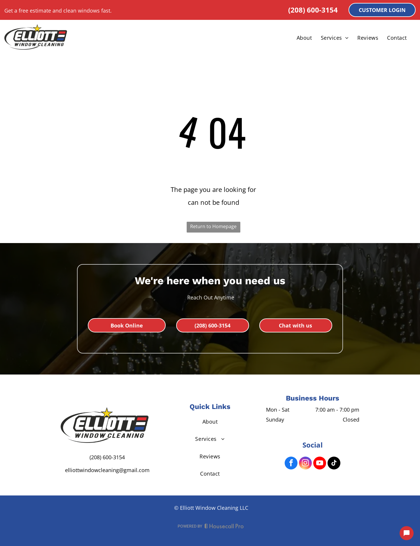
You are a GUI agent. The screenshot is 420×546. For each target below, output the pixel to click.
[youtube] (319, 464)
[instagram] (305, 464)
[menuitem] (304, 37)
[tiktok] (334, 464)
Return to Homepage (213, 226)
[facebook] (291, 464)
